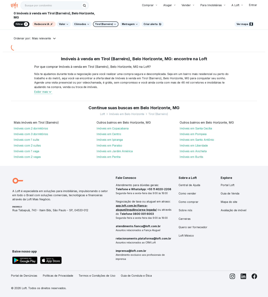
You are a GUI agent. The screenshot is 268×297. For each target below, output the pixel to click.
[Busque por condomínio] (51, 5)
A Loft (237, 5)
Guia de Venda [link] (230, 193)
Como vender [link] (187, 193)
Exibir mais (43, 92)
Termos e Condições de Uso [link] (97, 275)
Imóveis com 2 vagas (27, 157)
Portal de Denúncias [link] (24, 275)
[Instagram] (232, 277)
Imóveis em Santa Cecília (196, 128)
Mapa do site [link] (229, 202)
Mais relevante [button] (41, 38)
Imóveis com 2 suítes (27, 145)
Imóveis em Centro (109, 134)
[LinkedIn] (243, 277)
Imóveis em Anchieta (193, 151)
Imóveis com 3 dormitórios (31, 134)
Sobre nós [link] (185, 210)
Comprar (150, 5)
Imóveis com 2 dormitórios (31, 128)
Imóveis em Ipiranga (110, 139)
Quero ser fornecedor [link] (193, 227)
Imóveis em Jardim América (115, 151)
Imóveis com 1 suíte (26, 139)
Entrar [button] (253, 5)
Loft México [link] (186, 235)
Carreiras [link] (185, 218)
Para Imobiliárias (213, 5)
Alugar (169, 5)
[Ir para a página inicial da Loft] (16, 5)
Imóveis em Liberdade (194, 145)
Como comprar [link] (188, 202)
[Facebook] (254, 277)
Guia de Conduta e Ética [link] (136, 275)
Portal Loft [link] (227, 185)
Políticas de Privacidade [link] (58, 275)
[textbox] (55, 5)
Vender (188, 5)
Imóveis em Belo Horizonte (126, 114)
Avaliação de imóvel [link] (233, 210)
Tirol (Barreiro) (158, 114)
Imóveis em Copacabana (113, 128)
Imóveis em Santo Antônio (197, 139)
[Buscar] (84, 5)
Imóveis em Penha (108, 157)
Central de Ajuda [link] (189, 185)
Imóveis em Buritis (191, 157)
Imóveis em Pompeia (193, 134)
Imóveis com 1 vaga (26, 151)
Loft (102, 114)
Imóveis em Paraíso (109, 145)
